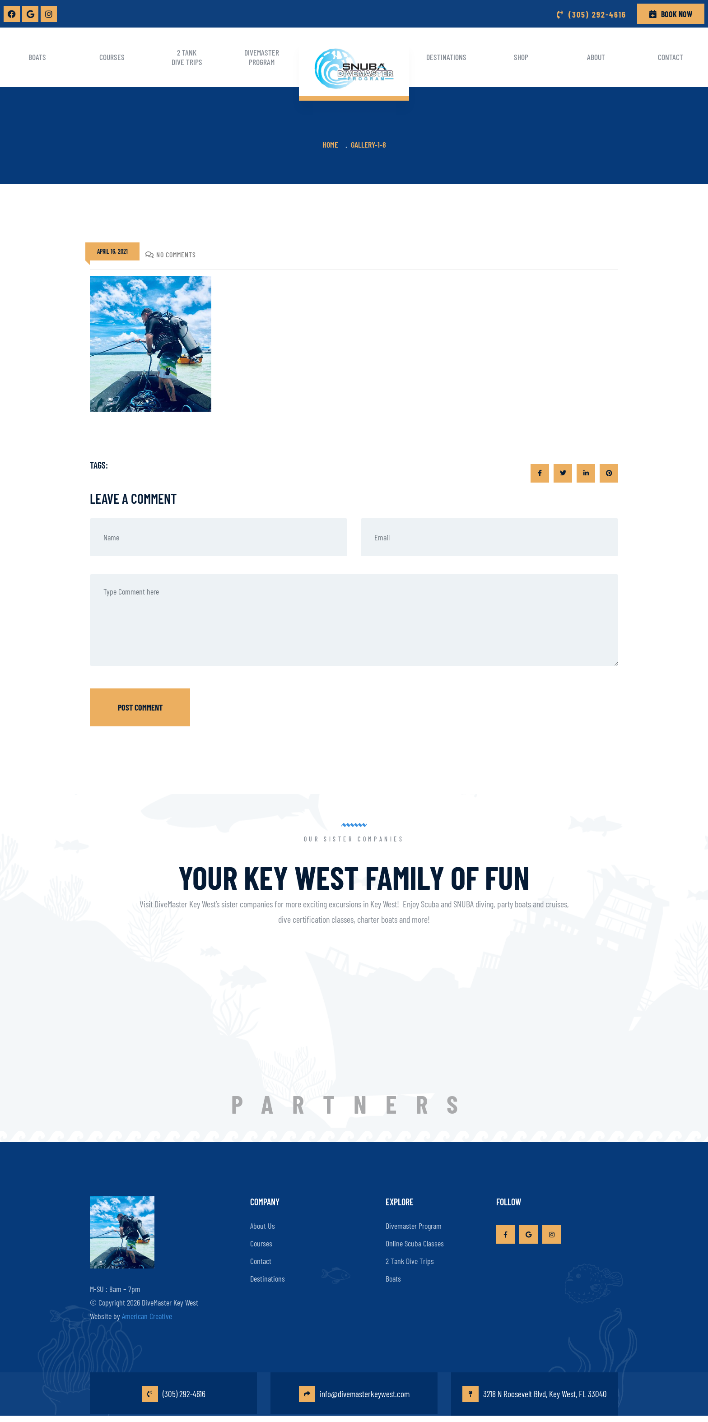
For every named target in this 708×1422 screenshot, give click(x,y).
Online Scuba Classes (415, 1240)
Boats (37, 57)
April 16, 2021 (112, 251)
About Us (262, 1222)
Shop (521, 57)
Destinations (446, 57)
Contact (260, 1258)
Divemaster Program (261, 57)
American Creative (147, 1312)
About (596, 57)
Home (332, 144)
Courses (112, 57)
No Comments (170, 254)
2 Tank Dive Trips (187, 57)
